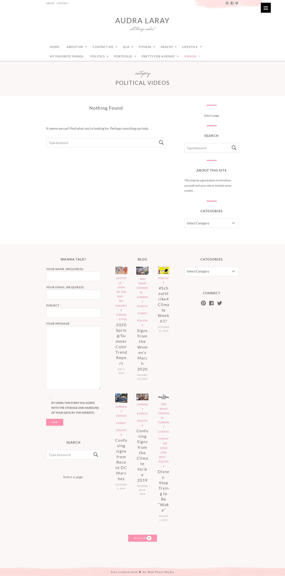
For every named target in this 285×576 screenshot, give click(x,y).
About (50, 3)
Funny (142, 313)
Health (167, 46)
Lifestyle (190, 46)
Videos (190, 56)
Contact (62, 3)
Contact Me (103, 46)
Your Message (73, 356)
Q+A (126, 46)
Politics (98, 56)
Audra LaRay (142, 20)
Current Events (142, 302)
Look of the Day (121, 292)
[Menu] (266, 8)
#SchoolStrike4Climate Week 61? (163, 304)
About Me (75, 46)
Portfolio (123, 56)
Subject (73, 309)
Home (54, 46)
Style (123, 319)
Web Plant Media (160, 572)
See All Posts (142, 538)
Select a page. (211, 115)
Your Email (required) (73, 291)
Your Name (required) (73, 272)
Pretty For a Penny (158, 56)
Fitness (145, 46)
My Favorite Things (66, 56)
